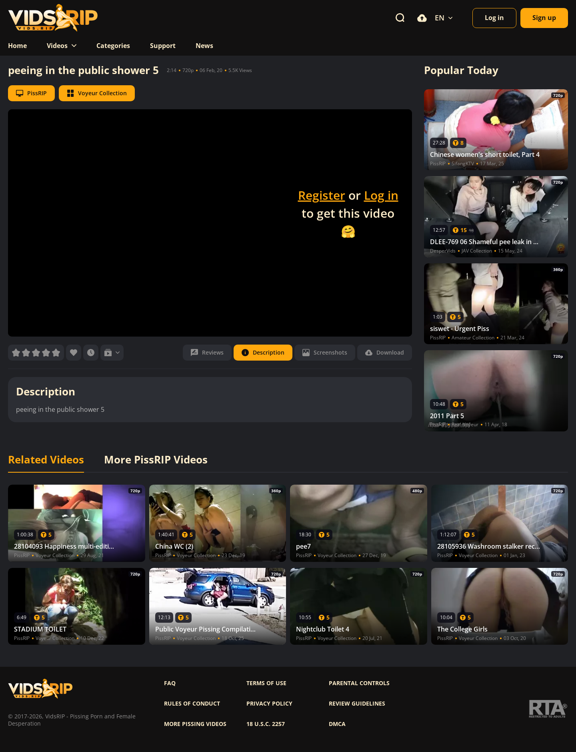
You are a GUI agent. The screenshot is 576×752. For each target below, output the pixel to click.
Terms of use (266, 683)
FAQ (170, 683)
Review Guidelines (357, 703)
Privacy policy (269, 703)
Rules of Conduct (192, 703)
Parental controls (359, 683)
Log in (381, 195)
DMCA (337, 724)
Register (321, 195)
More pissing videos (195, 724)
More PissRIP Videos (156, 460)
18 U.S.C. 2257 (265, 724)
